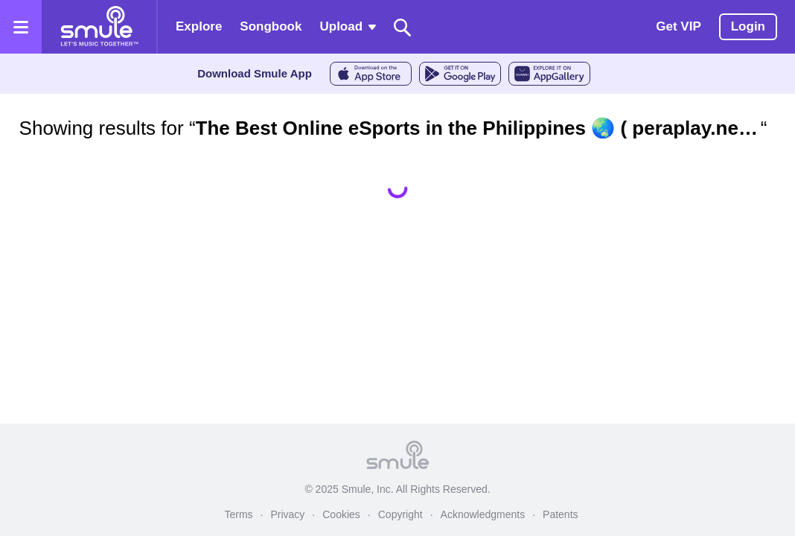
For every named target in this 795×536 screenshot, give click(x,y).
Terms (238, 514)
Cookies (341, 514)
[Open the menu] (21, 27)
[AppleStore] (371, 74)
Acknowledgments (483, 514)
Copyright (400, 514)
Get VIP (678, 26)
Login (748, 26)
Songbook (270, 26)
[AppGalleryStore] (549, 74)
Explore (199, 26)
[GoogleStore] (460, 74)
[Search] (403, 27)
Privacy (287, 514)
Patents (560, 514)
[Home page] (99, 27)
